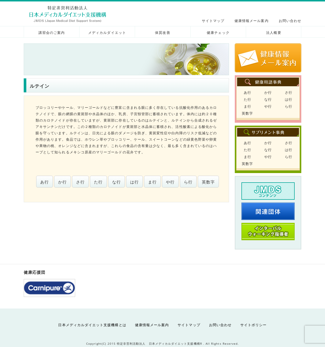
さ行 (80, 182)
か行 (62, 182)
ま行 (152, 182)
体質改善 (162, 32)
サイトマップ (213, 20)
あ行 (44, 182)
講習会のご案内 (51, 32)
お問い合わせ (290, 20)
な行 (116, 182)
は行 (134, 182)
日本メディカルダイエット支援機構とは (92, 324)
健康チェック (218, 32)
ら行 (188, 182)
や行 (170, 182)
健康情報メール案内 (251, 20)
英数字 (208, 182)
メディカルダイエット (107, 32)
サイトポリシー (253, 324)
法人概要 (273, 32)
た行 (98, 182)
